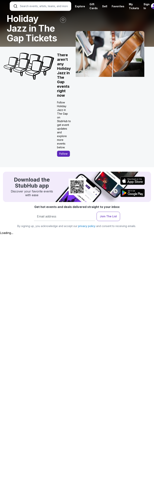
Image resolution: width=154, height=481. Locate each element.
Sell (104, 6)
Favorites (118, 6)
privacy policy (86, 226)
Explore (80, 6)
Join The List (108, 216)
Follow (63, 153)
